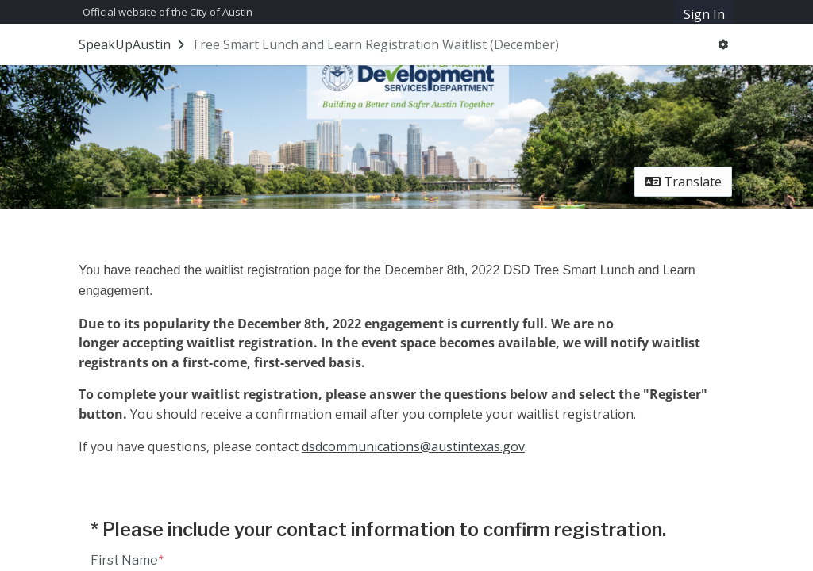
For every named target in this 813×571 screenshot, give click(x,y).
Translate (683, 181)
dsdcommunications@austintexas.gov (413, 446)
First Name (127, 560)
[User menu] (722, 44)
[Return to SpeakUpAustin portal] (133, 44)
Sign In (704, 14)
